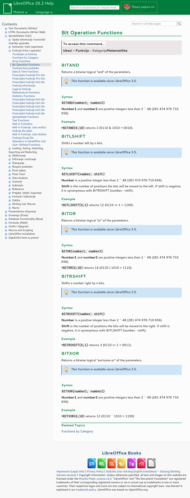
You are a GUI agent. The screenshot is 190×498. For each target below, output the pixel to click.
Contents (9, 24)
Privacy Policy (95, 471)
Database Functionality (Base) (25, 219)
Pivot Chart (18, 174)
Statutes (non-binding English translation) (131, 471)
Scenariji (17, 181)
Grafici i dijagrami (18, 226)
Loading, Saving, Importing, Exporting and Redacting (26, 150)
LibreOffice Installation (21, 234)
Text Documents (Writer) (22, 28)
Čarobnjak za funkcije (24, 54)
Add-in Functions (22, 124)
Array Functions (21, 61)
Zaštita (16, 200)
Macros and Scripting (20, 230)
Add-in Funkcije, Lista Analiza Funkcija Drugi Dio (29, 136)
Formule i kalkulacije (23, 196)
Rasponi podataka (22, 166)
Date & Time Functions (25, 71)
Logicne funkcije (21, 89)
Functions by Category (25, 57)
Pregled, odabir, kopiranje (26, 193)
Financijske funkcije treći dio (28, 82)
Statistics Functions (23, 96)
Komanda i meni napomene (27, 46)
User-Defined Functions (26, 144)
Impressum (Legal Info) (70, 471)
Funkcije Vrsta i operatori (26, 50)
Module (18, 12)
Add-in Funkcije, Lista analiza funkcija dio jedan (29, 129)
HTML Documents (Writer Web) (26, 32)
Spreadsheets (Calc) (20, 35)
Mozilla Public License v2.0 (95, 478)
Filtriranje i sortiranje (24, 159)
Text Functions (20, 120)
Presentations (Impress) (22, 211)
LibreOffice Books (121, 453)
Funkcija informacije (23, 85)
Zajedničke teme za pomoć (23, 237)
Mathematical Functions (26, 92)
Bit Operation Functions (26, 64)
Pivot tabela (19, 170)
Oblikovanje (19, 155)
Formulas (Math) (18, 222)
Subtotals (17, 185)
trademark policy (86, 489)
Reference (18, 189)
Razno (15, 208)
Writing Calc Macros (24, 204)
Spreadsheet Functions (25, 117)
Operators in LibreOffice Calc (29, 141)
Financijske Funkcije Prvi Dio (28, 75)
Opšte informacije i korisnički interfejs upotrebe (27, 41)
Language (42, 12)
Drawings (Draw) (18, 215)
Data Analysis (20, 178)
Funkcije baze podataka (25, 68)
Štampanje (18, 163)
